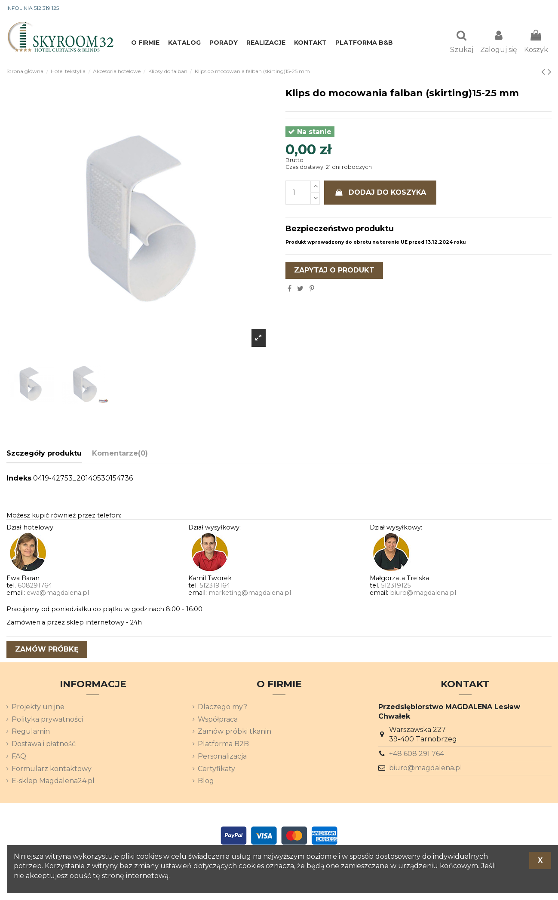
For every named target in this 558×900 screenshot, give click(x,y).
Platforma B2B (223, 745)
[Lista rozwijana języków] (536, 8)
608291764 (35, 586)
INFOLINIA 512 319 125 (32, 8)
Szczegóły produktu (44, 454)
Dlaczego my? (222, 708)
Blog (206, 782)
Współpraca (218, 720)
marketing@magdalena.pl (249, 593)
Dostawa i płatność (44, 745)
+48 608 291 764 (416, 754)
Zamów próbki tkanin (234, 732)
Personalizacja (222, 757)
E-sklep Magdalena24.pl (53, 782)
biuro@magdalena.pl (423, 593)
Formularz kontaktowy (52, 769)
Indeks (18, 479)
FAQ (19, 757)
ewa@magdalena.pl (58, 593)
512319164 (214, 586)
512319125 (396, 586)
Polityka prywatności (47, 720)
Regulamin (31, 732)
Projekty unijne (38, 708)
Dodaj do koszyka (380, 193)
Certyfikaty (216, 769)
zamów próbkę (47, 650)
